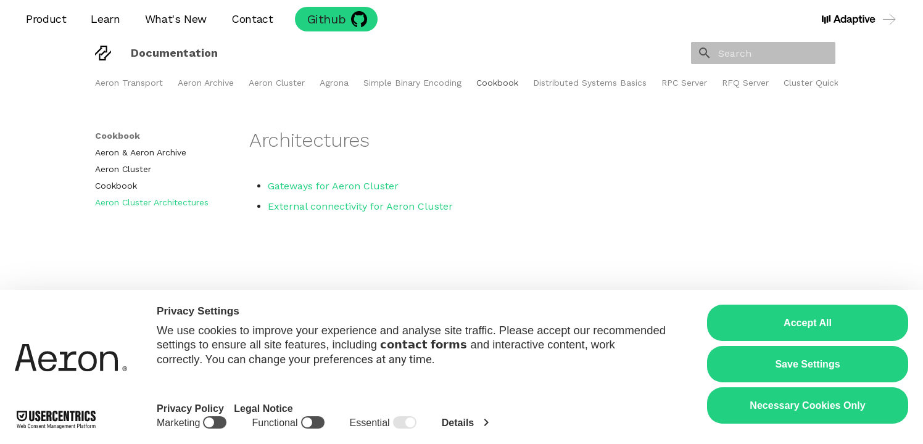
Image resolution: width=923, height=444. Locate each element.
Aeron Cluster (277, 83)
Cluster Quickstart (821, 83)
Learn (105, 18)
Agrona (334, 83)
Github (326, 19)
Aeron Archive (206, 83)
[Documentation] (103, 53)
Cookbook (497, 83)
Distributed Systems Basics (590, 83)
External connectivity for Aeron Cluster (360, 206)
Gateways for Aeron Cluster (333, 186)
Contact (252, 18)
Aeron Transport (129, 83)
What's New (176, 18)
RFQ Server (745, 83)
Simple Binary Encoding (412, 83)
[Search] (763, 53)
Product (46, 18)
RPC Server (684, 83)
